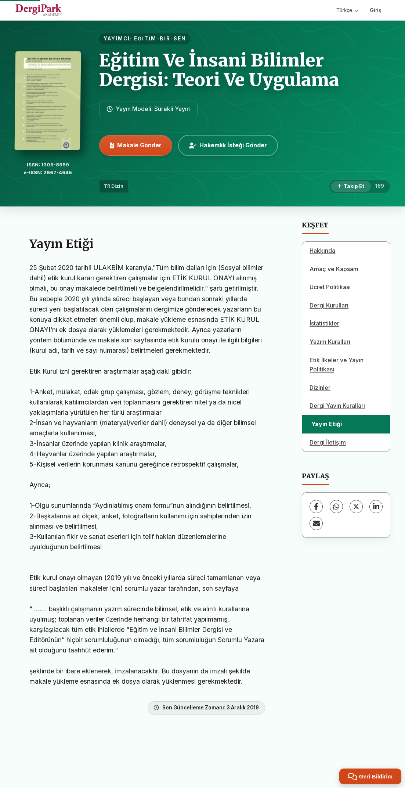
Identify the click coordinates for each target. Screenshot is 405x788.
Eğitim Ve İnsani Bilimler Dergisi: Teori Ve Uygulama (219, 70)
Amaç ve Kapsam (334, 269)
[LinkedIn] (376, 506)
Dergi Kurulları (329, 305)
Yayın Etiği (326, 424)
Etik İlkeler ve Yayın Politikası (337, 364)
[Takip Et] (351, 186)
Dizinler (320, 387)
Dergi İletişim (328, 442)
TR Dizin (113, 186)
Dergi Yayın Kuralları (337, 405)
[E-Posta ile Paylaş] (316, 523)
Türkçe (347, 10)
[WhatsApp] (336, 506)
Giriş (376, 10)
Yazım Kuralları (330, 341)
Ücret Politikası (330, 287)
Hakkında (322, 250)
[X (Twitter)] (356, 506)
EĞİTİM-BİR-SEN (160, 39)
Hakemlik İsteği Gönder (228, 145)
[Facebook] (316, 506)
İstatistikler (324, 323)
